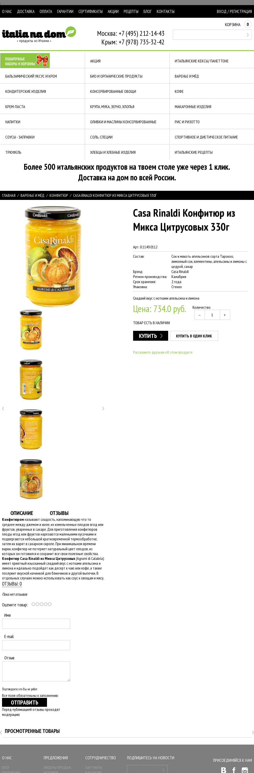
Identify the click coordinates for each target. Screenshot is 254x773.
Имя (7, 615)
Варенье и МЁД (32, 195)
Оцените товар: (15, 605)
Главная (8, 195)
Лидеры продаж (57, 767)
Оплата (46, 11)
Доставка (26, 11)
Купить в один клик (194, 335)
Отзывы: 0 (12, 583)
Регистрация (241, 11)
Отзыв (9, 658)
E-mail (9, 636)
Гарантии (65, 11)
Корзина (238, 24)
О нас (7, 11)
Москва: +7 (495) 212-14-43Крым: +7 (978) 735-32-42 (131, 37)
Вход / (223, 11)
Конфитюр (59, 195)
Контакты (165, 11)
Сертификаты (90, 11)
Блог (148, 11)
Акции (113, 11)
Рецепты (131, 11)
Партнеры (93, 767)
